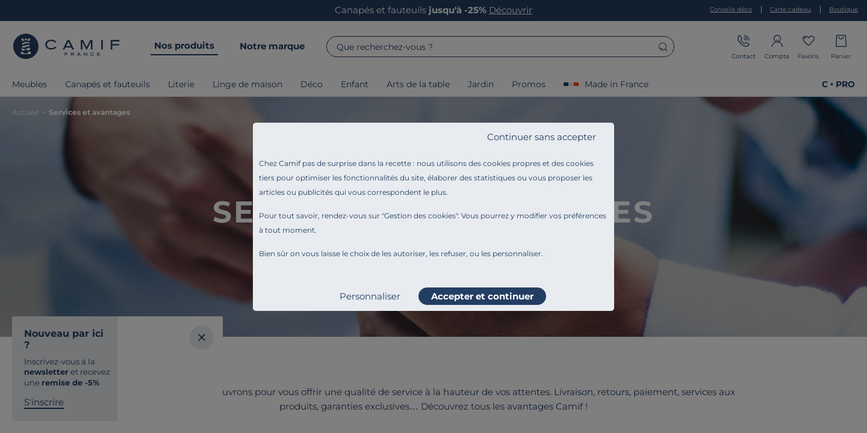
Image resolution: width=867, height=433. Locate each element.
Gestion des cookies (420, 215)
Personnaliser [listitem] (370, 296)
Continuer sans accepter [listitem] (541, 137)
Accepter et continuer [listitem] (482, 296)
